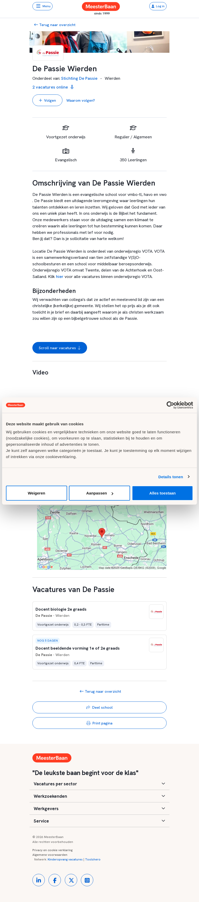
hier (59, 276)
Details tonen (170, 476)
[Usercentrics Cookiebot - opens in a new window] (170, 405)
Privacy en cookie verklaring (52, 850)
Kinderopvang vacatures (65, 859)
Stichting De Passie (79, 78)
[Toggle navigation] (42, 6)
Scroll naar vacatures (60, 348)
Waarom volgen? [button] (80, 100)
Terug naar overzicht (54, 24)
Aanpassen (99, 493)
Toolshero (93, 859)
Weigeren (36, 493)
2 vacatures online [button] (52, 87)
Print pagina (99, 723)
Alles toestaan (162, 493)
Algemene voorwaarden (49, 855)
